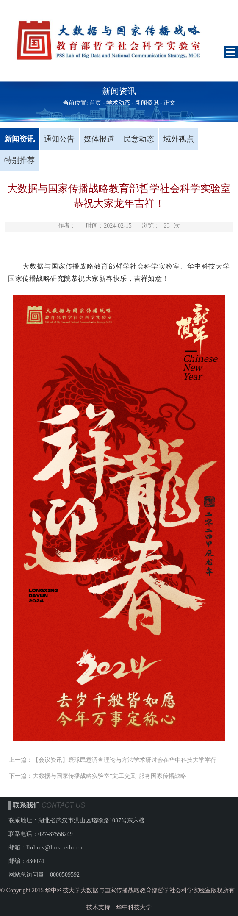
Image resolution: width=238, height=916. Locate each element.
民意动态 (139, 139)
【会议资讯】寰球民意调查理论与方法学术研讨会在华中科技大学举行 (124, 760)
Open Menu (231, 52)
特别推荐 (19, 160)
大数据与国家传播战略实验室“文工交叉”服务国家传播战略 (109, 776)
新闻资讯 (147, 103)
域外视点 (178, 139)
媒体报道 (99, 139)
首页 (95, 103)
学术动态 (118, 103)
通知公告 (59, 139)
